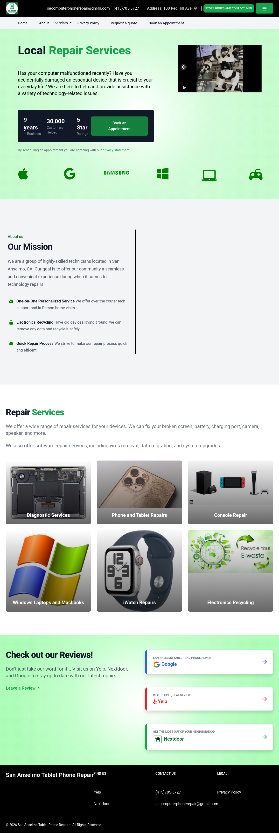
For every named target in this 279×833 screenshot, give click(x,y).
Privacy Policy (88, 23)
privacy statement (116, 150)
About (44, 23)
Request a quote (124, 23)
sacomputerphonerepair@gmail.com (186, 803)
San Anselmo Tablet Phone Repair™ (44, 825)
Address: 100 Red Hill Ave (169, 8)
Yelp (97, 792)
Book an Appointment (166, 23)
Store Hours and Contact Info (228, 8)
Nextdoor (102, 803)
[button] (184, 87)
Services (62, 22)
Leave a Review (23, 688)
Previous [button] (184, 67)
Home (23, 23)
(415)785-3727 (168, 792)
